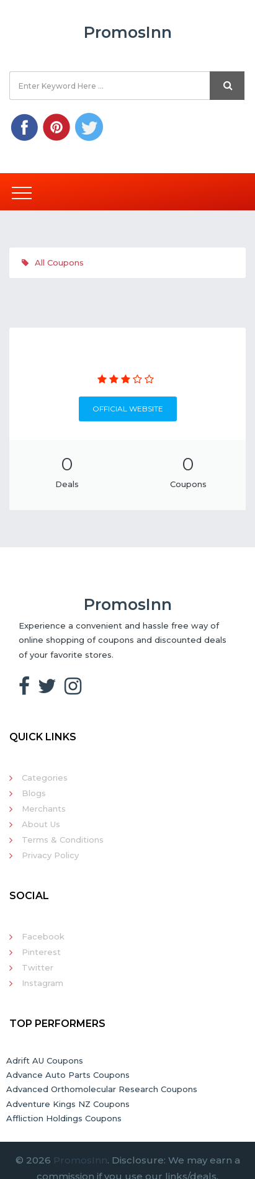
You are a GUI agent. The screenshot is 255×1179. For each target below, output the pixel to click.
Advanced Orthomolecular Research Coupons (101, 1089)
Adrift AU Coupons (44, 1060)
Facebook (43, 936)
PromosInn (80, 1160)
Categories (45, 777)
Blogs (34, 793)
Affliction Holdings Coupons (64, 1118)
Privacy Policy (50, 855)
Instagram (42, 983)
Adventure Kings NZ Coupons (68, 1104)
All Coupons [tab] (53, 262)
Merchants (44, 809)
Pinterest (41, 952)
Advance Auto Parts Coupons (68, 1075)
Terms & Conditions (63, 840)
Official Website (127, 408)
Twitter (37, 967)
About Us (41, 824)
